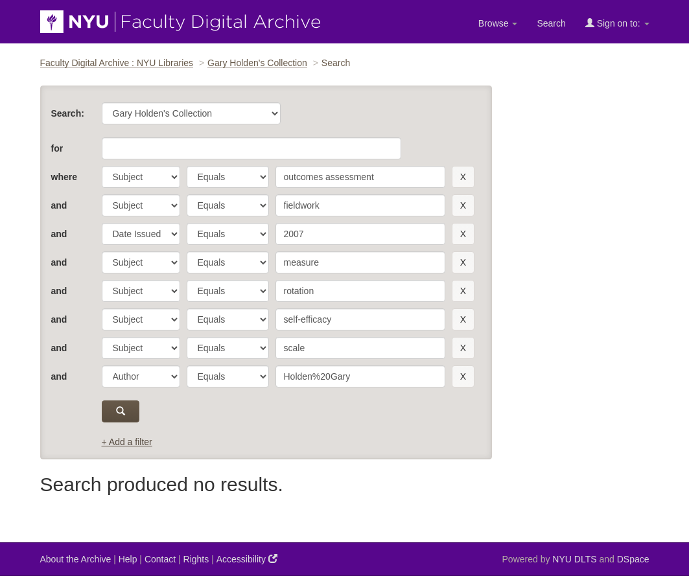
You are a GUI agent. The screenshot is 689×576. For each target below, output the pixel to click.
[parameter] (141, 177)
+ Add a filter (127, 442)
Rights (196, 559)
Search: (67, 113)
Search (551, 23)
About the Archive (75, 559)
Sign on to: (617, 23)
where (64, 177)
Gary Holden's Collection (257, 63)
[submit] (121, 411)
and (59, 205)
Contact (160, 559)
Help (128, 559)
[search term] (360, 177)
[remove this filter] (463, 177)
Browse (498, 23)
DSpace (633, 559)
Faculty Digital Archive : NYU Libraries (117, 63)
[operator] (228, 177)
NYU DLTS (574, 559)
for (57, 148)
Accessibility (246, 558)
